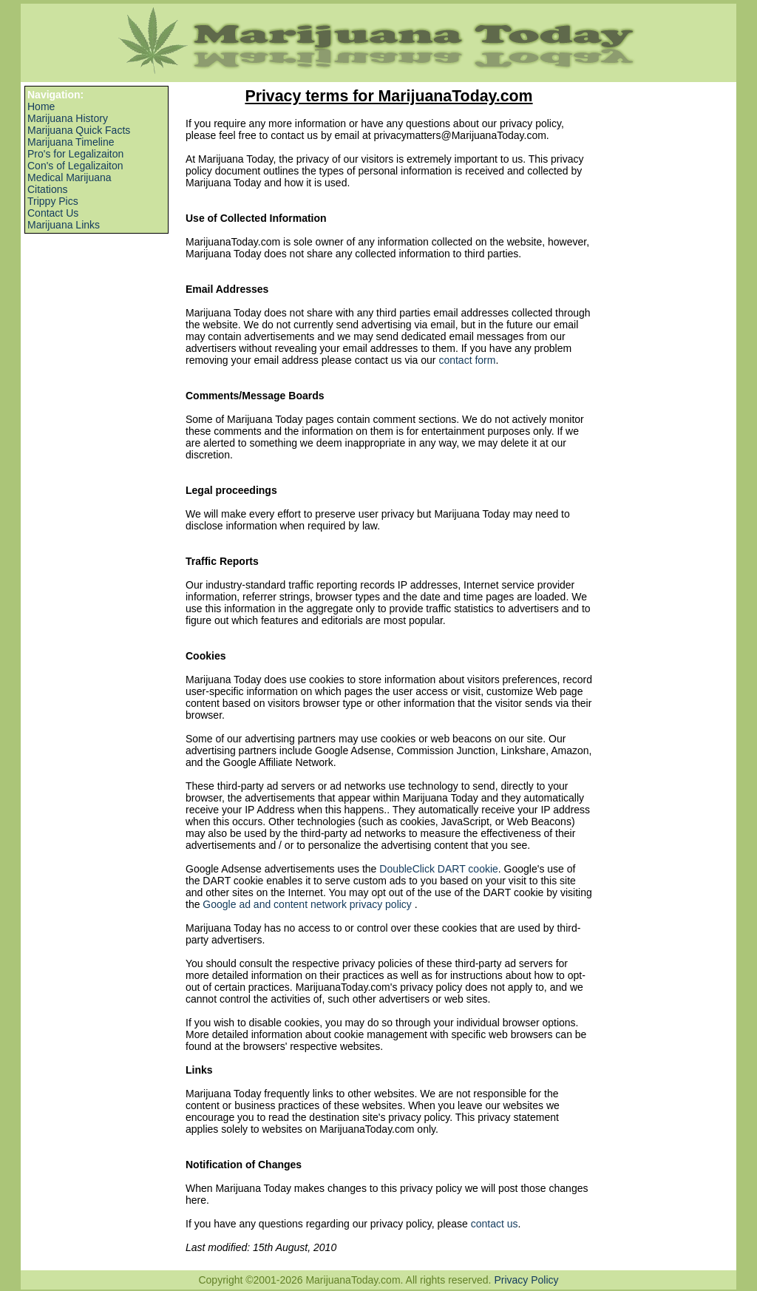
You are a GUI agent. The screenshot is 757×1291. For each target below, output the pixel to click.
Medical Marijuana (69, 177)
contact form (466, 360)
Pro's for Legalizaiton (75, 154)
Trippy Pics (52, 201)
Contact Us (52, 213)
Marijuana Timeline (71, 142)
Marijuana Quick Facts (78, 130)
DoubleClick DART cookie (438, 869)
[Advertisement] (90, 278)
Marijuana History (67, 118)
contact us (494, 1224)
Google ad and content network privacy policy (308, 904)
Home (41, 106)
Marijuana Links (63, 225)
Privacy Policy (526, 1280)
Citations (47, 189)
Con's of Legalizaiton (75, 166)
